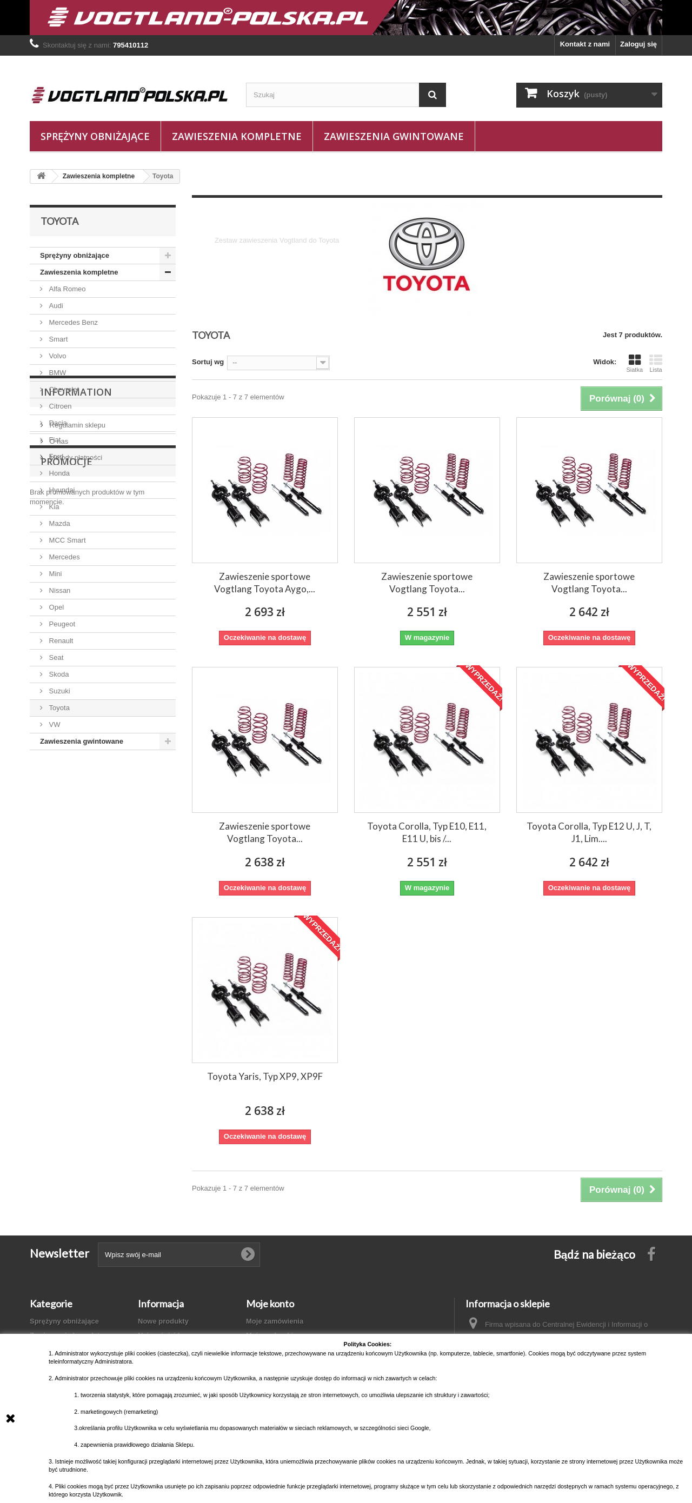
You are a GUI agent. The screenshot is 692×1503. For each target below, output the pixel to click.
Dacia (57, 423)
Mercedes (63, 557)
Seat (55, 657)
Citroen (59, 406)
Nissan (58, 590)
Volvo (56, 356)
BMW (56, 373)
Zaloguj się (638, 44)
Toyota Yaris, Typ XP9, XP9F (265, 1076)
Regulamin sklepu (76, 811)
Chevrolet (63, 389)
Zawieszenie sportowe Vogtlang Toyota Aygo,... (264, 582)
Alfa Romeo (66, 289)
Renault (60, 641)
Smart (57, 339)
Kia (53, 507)
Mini (54, 574)
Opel (55, 607)
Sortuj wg (208, 362)
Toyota (58, 708)
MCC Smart (66, 540)
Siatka (634, 363)
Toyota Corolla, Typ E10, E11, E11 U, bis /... (427, 832)
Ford (55, 456)
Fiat (54, 440)
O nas (58, 828)
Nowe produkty (163, 1321)
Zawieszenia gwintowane (394, 136)
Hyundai (61, 490)
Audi (55, 306)
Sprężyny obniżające (95, 136)
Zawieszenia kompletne (237, 136)
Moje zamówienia (274, 1321)
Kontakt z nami (585, 44)
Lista (655, 363)
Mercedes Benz (72, 322)
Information (76, 782)
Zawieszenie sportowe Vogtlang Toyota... (427, 582)
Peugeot (61, 624)
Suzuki (58, 691)
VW (54, 724)
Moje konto (270, 1304)
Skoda (58, 674)
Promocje (66, 884)
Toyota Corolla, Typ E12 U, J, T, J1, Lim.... (589, 832)
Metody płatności (75, 844)
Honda (58, 473)
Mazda (58, 523)
